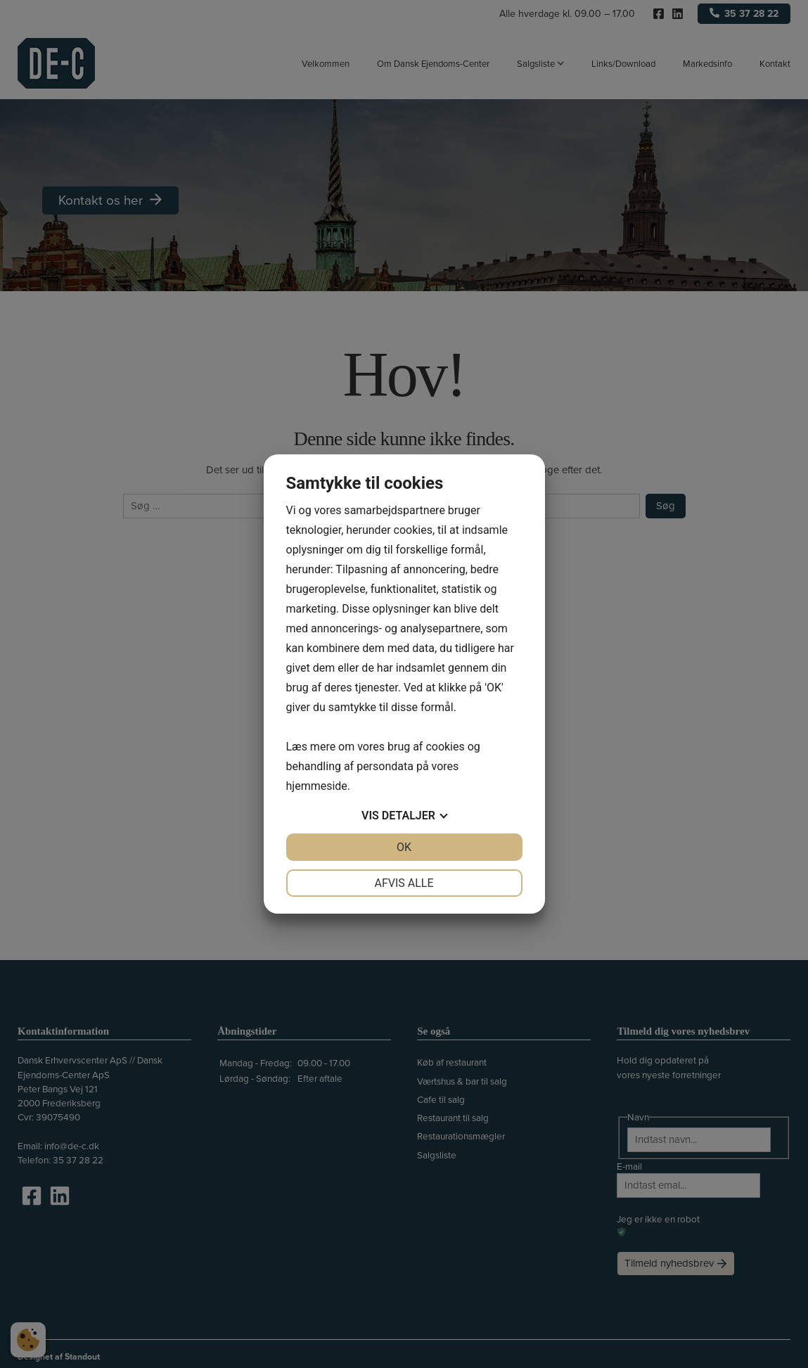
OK (404, 847)
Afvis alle (403, 883)
